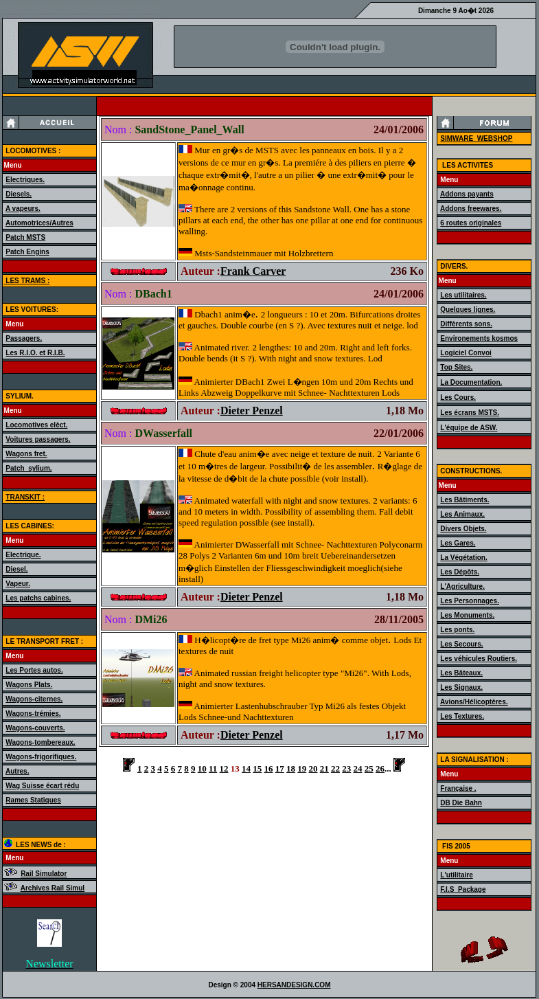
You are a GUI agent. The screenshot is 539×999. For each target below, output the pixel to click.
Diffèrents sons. (466, 324)
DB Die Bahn (461, 803)
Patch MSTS (25, 237)
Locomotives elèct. (36, 425)
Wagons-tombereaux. (40, 742)
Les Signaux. (461, 687)
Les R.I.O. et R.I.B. (35, 353)
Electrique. (23, 555)
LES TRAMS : (27, 280)
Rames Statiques (33, 800)
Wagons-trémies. (32, 713)
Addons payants (467, 194)
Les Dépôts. (459, 572)
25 (369, 768)
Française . (458, 788)
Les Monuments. (467, 615)
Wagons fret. (26, 454)
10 (202, 768)
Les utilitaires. (463, 295)
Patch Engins (27, 252)
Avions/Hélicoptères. (474, 702)
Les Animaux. (462, 514)
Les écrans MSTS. (469, 412)
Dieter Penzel (251, 410)
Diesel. (16, 569)
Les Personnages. (469, 601)
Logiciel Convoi (465, 353)
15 (257, 768)
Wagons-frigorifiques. (40, 757)
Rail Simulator (44, 873)
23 (346, 768)
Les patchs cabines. (38, 598)
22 (335, 768)
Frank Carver (253, 271)
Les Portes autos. (33, 670)
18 (290, 768)
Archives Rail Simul (52, 888)
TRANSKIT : (25, 497)
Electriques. (25, 179)
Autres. (17, 771)
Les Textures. (462, 716)
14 (246, 768)
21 (324, 768)
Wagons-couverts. (35, 728)
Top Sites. (456, 367)
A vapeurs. (23, 208)
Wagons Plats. (28, 684)
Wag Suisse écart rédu (42, 785)
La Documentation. (471, 382)
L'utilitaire (456, 875)
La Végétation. (463, 557)
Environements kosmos (479, 338)
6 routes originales (470, 223)
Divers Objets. (463, 528)
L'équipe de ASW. (468, 427)
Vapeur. (17, 583)
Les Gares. (457, 543)
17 (279, 768)
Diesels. (18, 194)
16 (268, 768)
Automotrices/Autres (39, 223)
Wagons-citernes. (33, 699)
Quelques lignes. (467, 309)
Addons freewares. (470, 208)
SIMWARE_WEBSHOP (476, 138)
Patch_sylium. (28, 468)
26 (380, 768)
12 (224, 768)
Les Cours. (458, 397)
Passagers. (23, 338)
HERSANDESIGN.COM (294, 985)
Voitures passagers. (37, 439)
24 (358, 768)
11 (213, 768)
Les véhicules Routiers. (478, 658)
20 (313, 768)
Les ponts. (457, 629)
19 (301, 768)
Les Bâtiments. (464, 500)
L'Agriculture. (462, 586)
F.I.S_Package (462, 889)
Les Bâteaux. (461, 673)
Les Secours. (461, 644)
